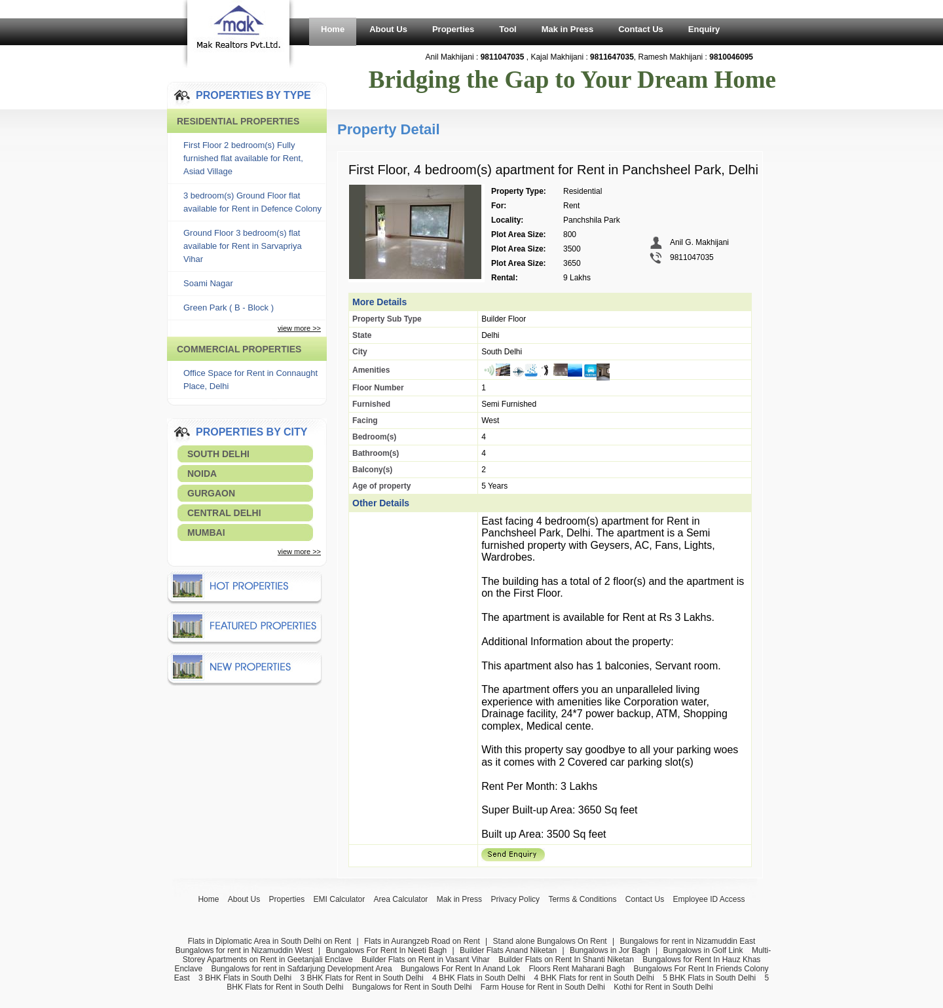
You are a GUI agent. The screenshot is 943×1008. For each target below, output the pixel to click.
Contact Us (640, 29)
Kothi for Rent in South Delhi (663, 987)
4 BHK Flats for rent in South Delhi (594, 977)
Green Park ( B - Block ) (228, 307)
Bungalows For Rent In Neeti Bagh (386, 950)
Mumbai (206, 532)
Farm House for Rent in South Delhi (543, 987)
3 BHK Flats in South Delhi (244, 977)
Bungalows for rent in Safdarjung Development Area (301, 968)
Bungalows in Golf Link (703, 950)
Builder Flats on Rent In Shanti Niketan (566, 959)
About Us (388, 29)
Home (332, 29)
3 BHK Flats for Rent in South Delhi (362, 977)
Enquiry (704, 29)
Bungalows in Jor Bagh (610, 950)
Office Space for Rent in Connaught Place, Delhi (250, 379)
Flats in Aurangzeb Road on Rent (422, 941)
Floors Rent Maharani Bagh (576, 968)
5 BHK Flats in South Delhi (709, 977)
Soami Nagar (208, 283)
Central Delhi (224, 513)
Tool (507, 29)
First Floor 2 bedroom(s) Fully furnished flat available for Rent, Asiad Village (243, 158)
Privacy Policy (515, 899)
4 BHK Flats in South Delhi (478, 977)
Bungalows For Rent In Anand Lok (460, 968)
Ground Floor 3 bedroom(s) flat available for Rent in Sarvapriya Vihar (242, 246)
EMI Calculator (339, 899)
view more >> (299, 328)
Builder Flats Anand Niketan (508, 950)
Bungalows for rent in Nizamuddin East (687, 941)
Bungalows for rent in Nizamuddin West (244, 950)
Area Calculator (401, 899)
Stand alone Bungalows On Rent (550, 941)
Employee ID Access (709, 899)
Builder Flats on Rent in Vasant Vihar (425, 959)
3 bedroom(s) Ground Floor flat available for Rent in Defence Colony (252, 202)
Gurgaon (211, 493)
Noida (202, 473)
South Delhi (218, 454)
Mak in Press (568, 29)
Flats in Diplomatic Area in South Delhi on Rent (269, 941)
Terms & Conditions (582, 899)
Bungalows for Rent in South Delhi (412, 987)
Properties (453, 29)
